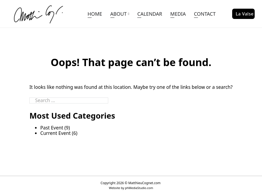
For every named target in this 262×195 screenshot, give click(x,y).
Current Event (55, 133)
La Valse (245, 14)
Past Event (51, 127)
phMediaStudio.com (139, 188)
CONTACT (205, 14)
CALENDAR (149, 14)
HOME (95, 14)
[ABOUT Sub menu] (128, 13)
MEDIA (178, 14)
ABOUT (118, 14)
